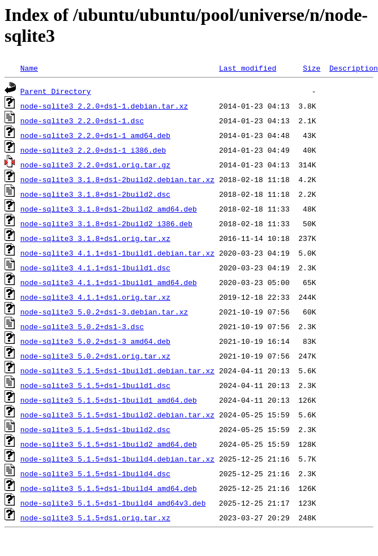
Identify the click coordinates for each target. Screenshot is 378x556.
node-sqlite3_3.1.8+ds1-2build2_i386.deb (106, 223)
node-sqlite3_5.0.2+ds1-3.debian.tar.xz (104, 312)
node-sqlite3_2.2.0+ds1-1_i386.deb (93, 150)
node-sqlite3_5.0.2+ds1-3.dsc (82, 326)
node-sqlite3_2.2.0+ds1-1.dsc (82, 120)
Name (29, 68)
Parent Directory (55, 91)
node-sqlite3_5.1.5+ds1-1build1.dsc (95, 385)
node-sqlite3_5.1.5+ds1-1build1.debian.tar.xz (117, 370)
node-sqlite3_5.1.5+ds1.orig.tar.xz (95, 517)
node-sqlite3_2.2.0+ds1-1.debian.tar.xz (104, 106)
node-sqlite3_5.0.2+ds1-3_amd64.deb (95, 341)
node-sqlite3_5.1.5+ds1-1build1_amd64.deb (108, 400)
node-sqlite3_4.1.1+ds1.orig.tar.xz (95, 297)
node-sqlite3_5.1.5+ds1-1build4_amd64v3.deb (113, 503)
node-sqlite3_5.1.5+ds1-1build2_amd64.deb (108, 444)
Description (353, 68)
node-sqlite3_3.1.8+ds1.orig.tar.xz (95, 238)
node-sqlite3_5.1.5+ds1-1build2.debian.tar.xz (117, 415)
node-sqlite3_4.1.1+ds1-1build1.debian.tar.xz (117, 253)
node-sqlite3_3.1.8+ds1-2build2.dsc (95, 194)
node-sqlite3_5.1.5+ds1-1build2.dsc (95, 429)
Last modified (247, 68)
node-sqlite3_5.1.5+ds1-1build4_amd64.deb (108, 488)
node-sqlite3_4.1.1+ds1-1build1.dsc (95, 267)
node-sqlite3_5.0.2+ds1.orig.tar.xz (95, 356)
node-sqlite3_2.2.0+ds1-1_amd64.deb (95, 135)
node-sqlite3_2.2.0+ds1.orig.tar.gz (95, 165)
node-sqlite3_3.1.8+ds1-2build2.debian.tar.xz (117, 179)
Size (311, 68)
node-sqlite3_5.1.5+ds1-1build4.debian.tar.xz (117, 459)
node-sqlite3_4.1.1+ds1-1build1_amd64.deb (108, 282)
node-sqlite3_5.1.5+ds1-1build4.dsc (95, 473)
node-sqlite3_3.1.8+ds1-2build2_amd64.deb (108, 209)
